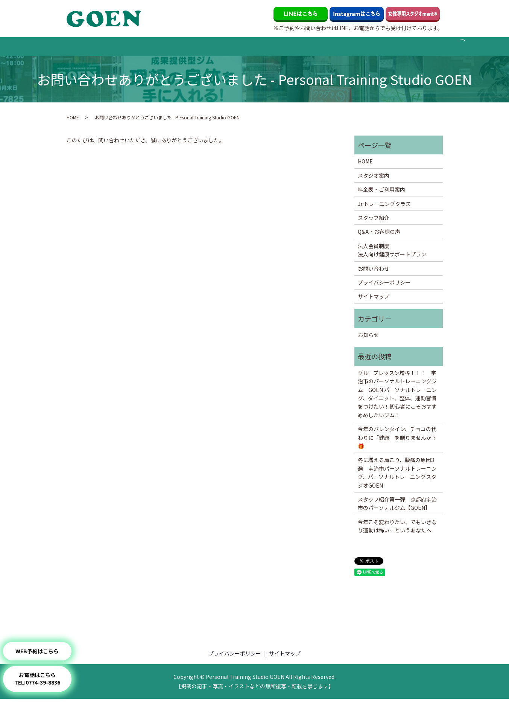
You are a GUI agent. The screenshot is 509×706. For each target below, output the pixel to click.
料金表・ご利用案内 (150, 49)
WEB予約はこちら (44, 651)
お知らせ (368, 341)
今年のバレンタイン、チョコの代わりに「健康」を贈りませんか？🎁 (397, 444)
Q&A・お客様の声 (292, 49)
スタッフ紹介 (251, 49)
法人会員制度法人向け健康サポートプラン (392, 257)
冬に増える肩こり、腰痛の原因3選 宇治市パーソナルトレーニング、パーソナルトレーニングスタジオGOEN (397, 479)
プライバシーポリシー (384, 289)
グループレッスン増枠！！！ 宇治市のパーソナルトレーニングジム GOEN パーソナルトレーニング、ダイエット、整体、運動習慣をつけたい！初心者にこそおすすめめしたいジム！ (397, 400)
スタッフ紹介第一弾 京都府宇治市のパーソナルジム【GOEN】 (397, 510)
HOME (79, 49)
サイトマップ (373, 303)
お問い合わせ (410, 49)
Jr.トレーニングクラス (204, 49)
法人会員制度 (374, 49)
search (439, 53)
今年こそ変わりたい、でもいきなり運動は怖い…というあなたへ (397, 533)
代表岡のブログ (336, 49)
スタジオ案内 (106, 49)
